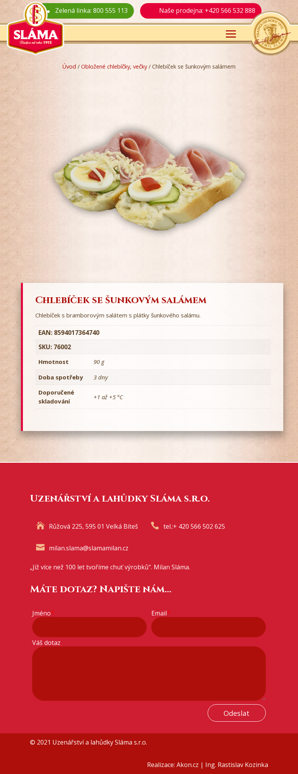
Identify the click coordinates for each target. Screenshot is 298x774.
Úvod (69, 66)
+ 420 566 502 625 (199, 526)
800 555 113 (110, 10)
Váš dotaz (46, 642)
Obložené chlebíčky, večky (114, 66)
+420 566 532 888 (230, 10)
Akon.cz (188, 764)
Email (160, 613)
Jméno (43, 613)
